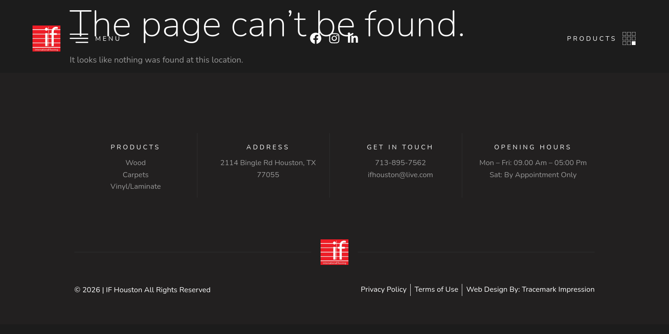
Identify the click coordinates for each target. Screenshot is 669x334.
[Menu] (79, 38)
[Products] (629, 38)
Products (592, 38)
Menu (108, 38)
